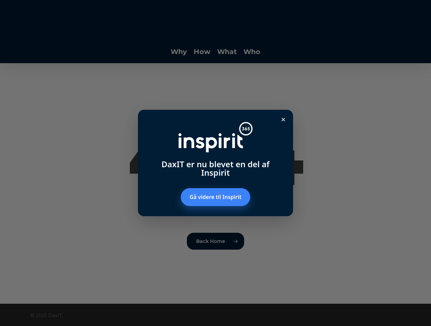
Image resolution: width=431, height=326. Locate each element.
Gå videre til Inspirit (215, 197)
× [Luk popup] (283, 119)
